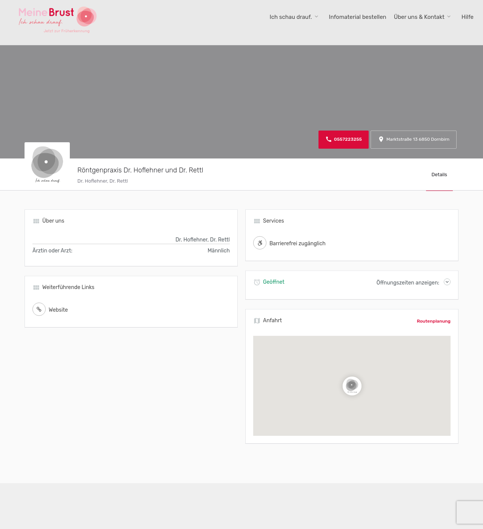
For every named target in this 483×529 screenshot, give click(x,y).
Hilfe (467, 17)
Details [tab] (439, 174)
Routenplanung (434, 321)
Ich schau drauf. (291, 17)
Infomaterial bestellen (357, 17)
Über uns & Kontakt (419, 17)
